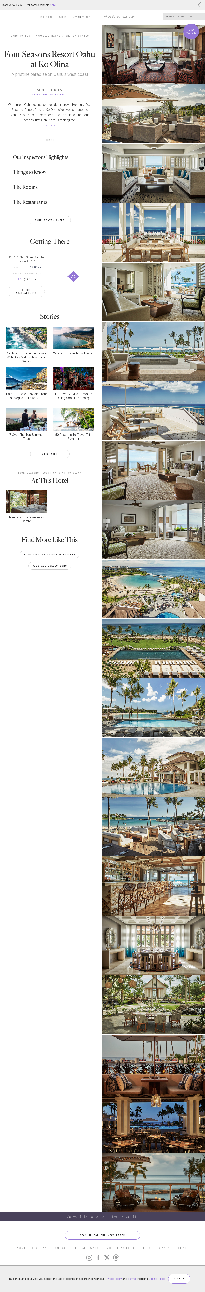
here (53, 5)
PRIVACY (163, 1247)
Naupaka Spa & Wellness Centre (26, 519)
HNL (20, 279)
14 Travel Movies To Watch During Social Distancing (73, 396)
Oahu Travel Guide (50, 220)
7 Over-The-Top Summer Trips (26, 436)
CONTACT (182, 1247)
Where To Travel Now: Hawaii (73, 353)
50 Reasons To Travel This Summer (73, 436)
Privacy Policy (113, 1278)
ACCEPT (179, 1278)
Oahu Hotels (20, 35)
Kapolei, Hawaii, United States (62, 35)
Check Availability (26, 291)
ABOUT (21, 1247)
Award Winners (82, 16)
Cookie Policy (157, 1278)
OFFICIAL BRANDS (85, 1247)
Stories (63, 16)
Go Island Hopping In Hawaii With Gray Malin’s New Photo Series (26, 357)
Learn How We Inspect (49, 94)
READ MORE (49, 125)
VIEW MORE (50, 453)
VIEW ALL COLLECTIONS (50, 565)
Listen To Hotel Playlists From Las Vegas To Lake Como (26, 396)
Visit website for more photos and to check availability (102, 1217)
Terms (132, 1278)
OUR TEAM (39, 1247)
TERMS (146, 1247)
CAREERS (59, 1247)
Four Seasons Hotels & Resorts (49, 554)
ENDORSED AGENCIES (120, 1247)
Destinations (45, 16)
